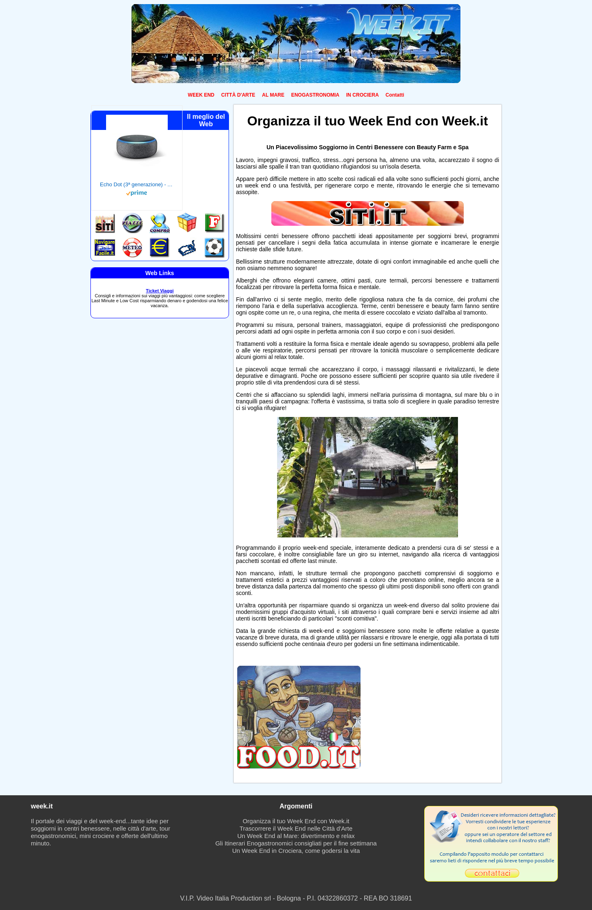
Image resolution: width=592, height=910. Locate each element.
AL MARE (273, 95)
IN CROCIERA (362, 95)
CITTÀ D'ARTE (238, 95)
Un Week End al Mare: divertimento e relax (296, 835)
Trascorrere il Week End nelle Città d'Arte (296, 828)
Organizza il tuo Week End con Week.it (296, 820)
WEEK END (201, 95)
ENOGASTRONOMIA (315, 95)
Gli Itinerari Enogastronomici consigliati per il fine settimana (296, 843)
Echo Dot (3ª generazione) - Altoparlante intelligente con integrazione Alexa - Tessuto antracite (137, 184)
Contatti (395, 95)
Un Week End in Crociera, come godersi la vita (296, 850)
